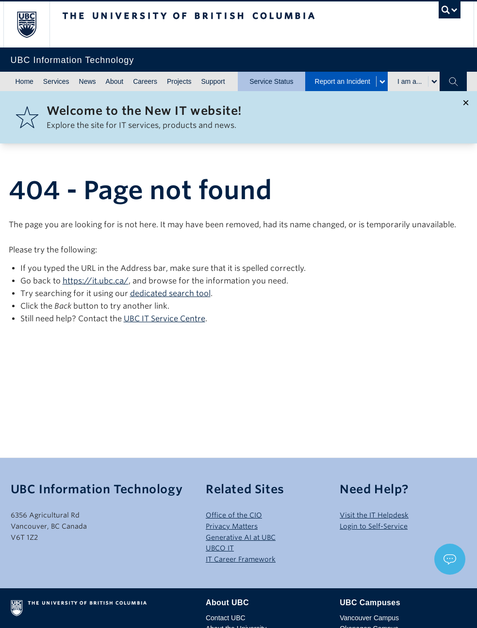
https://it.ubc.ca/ (96, 280)
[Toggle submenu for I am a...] (434, 81)
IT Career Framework (241, 559)
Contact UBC (226, 618)
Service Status (271, 81)
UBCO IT (220, 548)
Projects (179, 81)
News (87, 81)
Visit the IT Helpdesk (374, 515)
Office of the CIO (234, 515)
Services (56, 81)
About (115, 81)
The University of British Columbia (34, 24)
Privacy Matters (232, 526)
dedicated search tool (170, 293)
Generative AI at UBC (241, 537)
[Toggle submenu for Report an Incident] (382, 81)
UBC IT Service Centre (164, 318)
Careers (145, 81)
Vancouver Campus (369, 618)
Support (213, 81)
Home (24, 81)
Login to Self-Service (374, 526)
